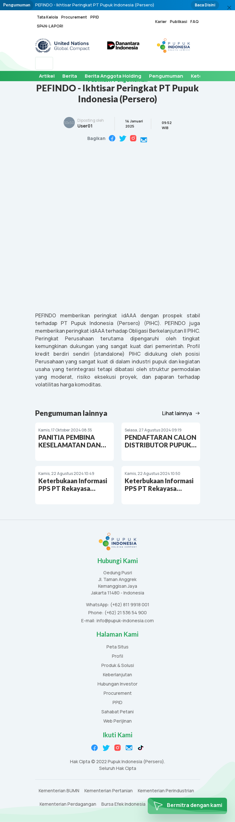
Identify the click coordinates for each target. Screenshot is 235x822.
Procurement (74, 17)
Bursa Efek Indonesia (123, 804)
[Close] (229, 7)
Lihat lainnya (181, 413)
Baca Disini (205, 5)
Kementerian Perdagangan (68, 804)
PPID (94, 17)
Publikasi (178, 21)
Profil (117, 656)
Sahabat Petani (117, 712)
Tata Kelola (47, 17)
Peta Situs (117, 647)
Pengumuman (166, 76)
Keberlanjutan (117, 675)
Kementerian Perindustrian (166, 791)
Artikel (47, 76)
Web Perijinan (117, 721)
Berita (69, 76)
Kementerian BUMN (59, 791)
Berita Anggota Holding (113, 76)
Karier (161, 21)
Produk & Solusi (117, 665)
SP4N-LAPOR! (50, 26)
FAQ (194, 21)
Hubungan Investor (117, 684)
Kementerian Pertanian (108, 791)
